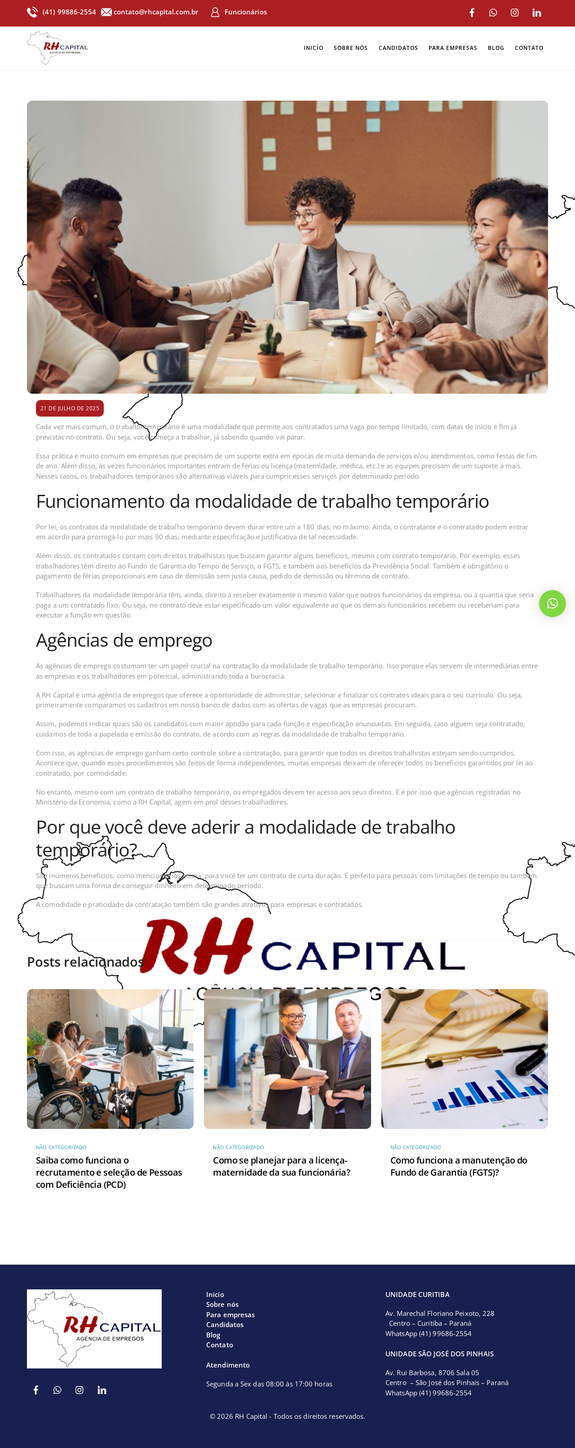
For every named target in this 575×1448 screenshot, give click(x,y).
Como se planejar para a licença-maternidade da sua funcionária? (281, 1163)
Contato (529, 47)
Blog (496, 47)
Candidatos (398, 47)
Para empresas (453, 47)
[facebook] (472, 12)
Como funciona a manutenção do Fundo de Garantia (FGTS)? (458, 1163)
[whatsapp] (494, 12)
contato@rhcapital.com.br (157, 11)
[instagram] (515, 12)
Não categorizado (61, 1145)
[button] (552, 603)
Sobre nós (351, 47)
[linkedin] (537, 12)
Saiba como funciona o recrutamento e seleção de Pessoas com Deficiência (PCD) (109, 1169)
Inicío (313, 47)
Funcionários (238, 11)
